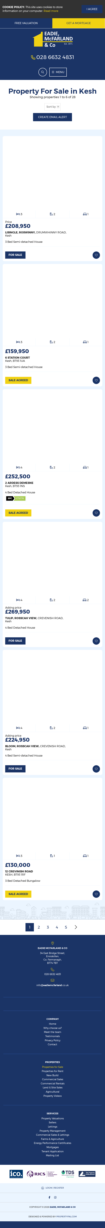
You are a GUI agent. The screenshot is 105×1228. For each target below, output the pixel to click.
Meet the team (52, 1032)
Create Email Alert (52, 117)
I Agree (92, 9)
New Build (52, 1075)
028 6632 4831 (55, 57)
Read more (51, 11)
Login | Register (55, 1188)
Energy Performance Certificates (52, 1143)
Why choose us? (52, 1028)
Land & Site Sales (52, 1087)
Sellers (52, 1122)
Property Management (53, 1130)
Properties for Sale (52, 1067)
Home (52, 1023)
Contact (52, 1044)
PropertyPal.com (66, 1216)
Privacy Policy (52, 1040)
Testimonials (52, 1036)
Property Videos (52, 1095)
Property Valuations (52, 1118)
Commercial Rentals (52, 1083)
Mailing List (52, 1155)
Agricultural (52, 1091)
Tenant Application (53, 1151)
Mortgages (52, 1147)
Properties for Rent (52, 1071)
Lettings (52, 1126)
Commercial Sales (52, 1079)
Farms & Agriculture (52, 1139)
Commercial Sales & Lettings (52, 1134)
